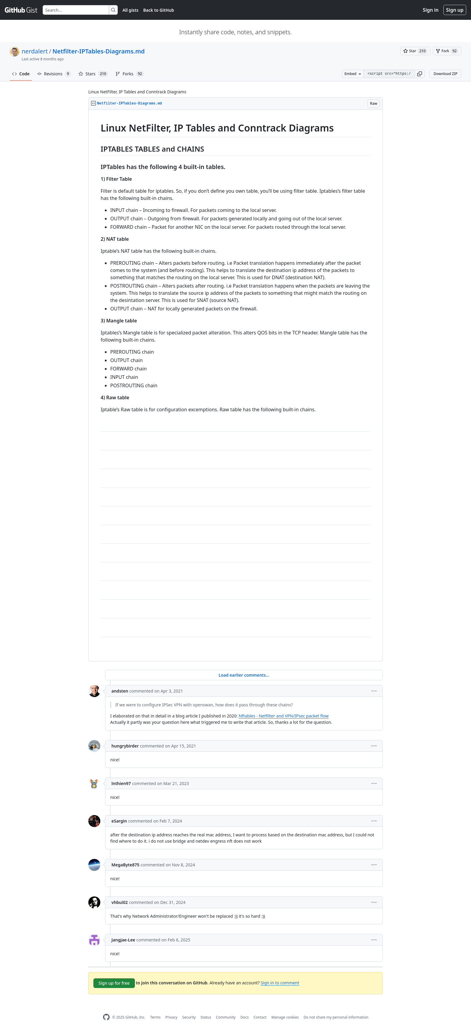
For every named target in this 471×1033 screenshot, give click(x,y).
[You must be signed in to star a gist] (415, 51)
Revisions (54, 74)
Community (226, 1017)
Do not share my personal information (336, 1017)
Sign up (454, 10)
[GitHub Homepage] (106, 1017)
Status (206, 1017)
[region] (235, 385)
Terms (155, 1017)
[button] (420, 74)
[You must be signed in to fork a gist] (447, 51)
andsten (119, 691)
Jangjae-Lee (123, 940)
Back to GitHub (158, 10)
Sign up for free (114, 983)
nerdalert (35, 51)
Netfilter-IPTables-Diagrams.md (98, 51)
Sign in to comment (280, 983)
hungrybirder (125, 746)
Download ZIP (445, 73)
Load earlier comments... (243, 675)
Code (21, 74)
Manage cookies (285, 1017)
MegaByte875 (125, 865)
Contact (260, 1017)
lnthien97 (121, 783)
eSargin (119, 821)
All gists (130, 10)
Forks (129, 74)
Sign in (431, 10)
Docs (244, 1017)
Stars (93, 74)
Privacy (172, 1017)
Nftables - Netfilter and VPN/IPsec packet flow (284, 716)
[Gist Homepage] (21, 10)
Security (189, 1017)
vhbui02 (119, 902)
